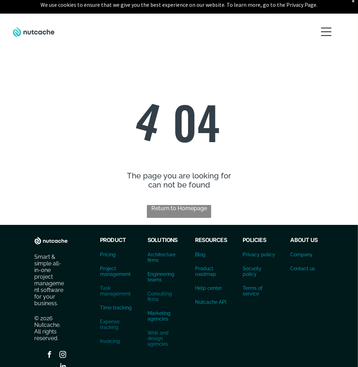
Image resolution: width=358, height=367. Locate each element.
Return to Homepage (179, 191)
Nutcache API (211, 284)
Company (301, 237)
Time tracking (116, 290)
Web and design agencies (158, 321)
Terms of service (253, 273)
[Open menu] (326, 14)
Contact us (302, 251)
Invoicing (110, 323)
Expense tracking (110, 307)
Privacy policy (259, 237)
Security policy (252, 253)
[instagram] (63, 338)
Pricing (108, 237)
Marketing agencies (159, 298)
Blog (200, 237)
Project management (115, 253)
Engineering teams (161, 259)
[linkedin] (63, 349)
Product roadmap (205, 253)
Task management (115, 273)
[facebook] (50, 338)
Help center (208, 270)
